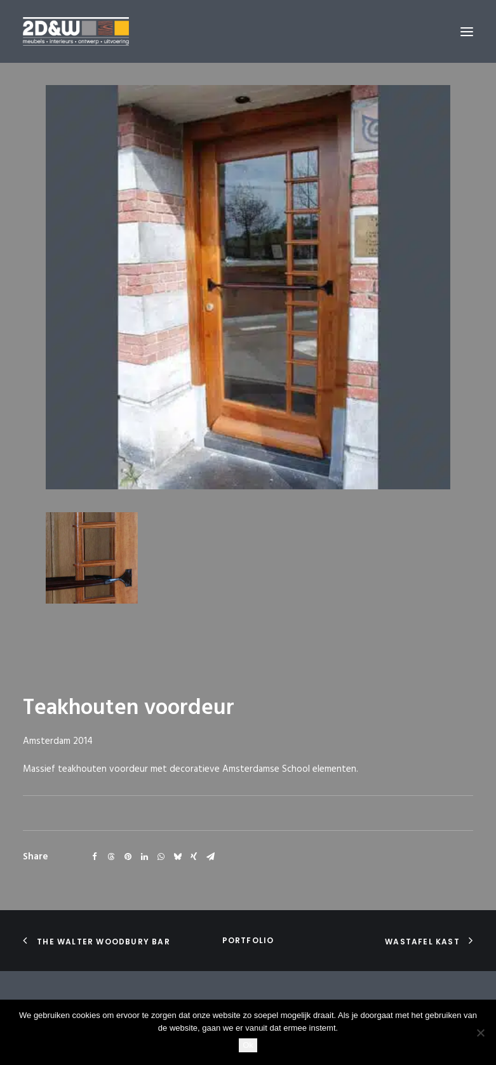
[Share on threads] (111, 856)
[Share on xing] (193, 856)
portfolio (248, 940)
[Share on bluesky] (177, 856)
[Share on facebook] (94, 856)
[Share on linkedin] (144, 856)
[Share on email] (210, 856)
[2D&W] (76, 31)
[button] (467, 31)
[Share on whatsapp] (160, 856)
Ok (248, 1045)
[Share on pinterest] (127, 856)
